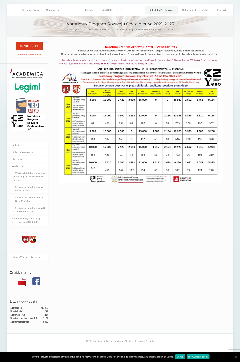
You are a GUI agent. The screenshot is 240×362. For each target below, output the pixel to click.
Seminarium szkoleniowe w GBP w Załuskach (28, 188)
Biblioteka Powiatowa (100, 29)
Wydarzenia (18, 166)
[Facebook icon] (120, 346)
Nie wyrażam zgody (198, 357)
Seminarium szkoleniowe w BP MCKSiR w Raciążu (30, 209)
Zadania (16, 145)
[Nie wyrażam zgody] (236, 357)
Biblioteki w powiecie (23, 152)
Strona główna (74, 29)
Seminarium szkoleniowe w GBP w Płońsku (28, 199)
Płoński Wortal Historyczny (26, 256)
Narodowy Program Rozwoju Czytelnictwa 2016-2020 (26, 220)
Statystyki (17, 159)
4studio (150, 341)
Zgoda (180, 357)
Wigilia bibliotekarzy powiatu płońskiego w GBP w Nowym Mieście (29, 176)
